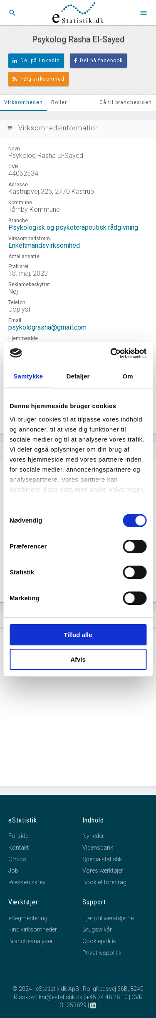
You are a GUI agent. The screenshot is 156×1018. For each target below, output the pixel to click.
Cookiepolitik (99, 941)
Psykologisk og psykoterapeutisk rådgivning (73, 227)
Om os (17, 859)
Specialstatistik (102, 859)
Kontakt (18, 847)
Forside (18, 836)
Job (13, 870)
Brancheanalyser (30, 941)
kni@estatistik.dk (60, 997)
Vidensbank (97, 847)
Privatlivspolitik (101, 952)
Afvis (78, 659)
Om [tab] (128, 376)
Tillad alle (78, 634)
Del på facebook (98, 60)
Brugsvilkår (97, 929)
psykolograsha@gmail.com (47, 327)
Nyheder (93, 836)
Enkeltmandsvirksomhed (44, 245)
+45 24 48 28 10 (107, 997)
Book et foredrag (104, 882)
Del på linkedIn (36, 60)
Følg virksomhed (38, 79)
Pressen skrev (26, 882)
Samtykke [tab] (28, 376)
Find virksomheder (32, 929)
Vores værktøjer (102, 870)
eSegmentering (27, 918)
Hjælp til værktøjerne (108, 918)
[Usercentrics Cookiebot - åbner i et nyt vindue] (111, 353)
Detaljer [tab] (78, 376)
